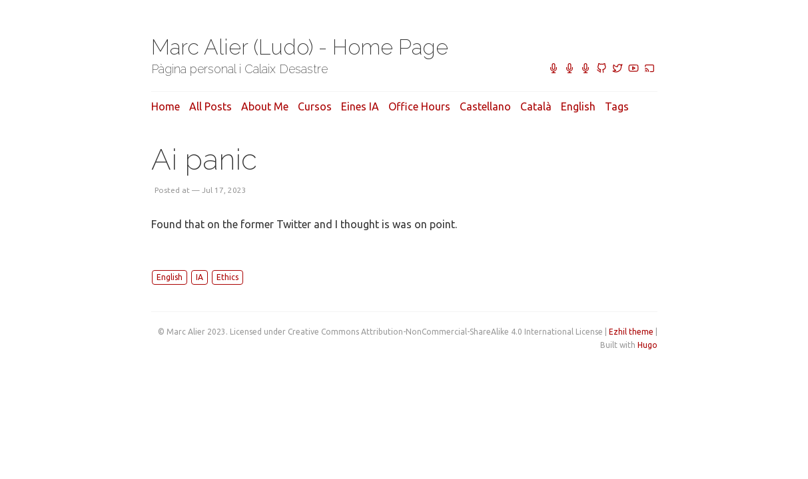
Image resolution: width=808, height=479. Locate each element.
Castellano (485, 106)
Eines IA (360, 106)
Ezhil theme (631, 331)
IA (199, 277)
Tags (617, 106)
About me (264, 106)
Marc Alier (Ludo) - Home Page (299, 47)
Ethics (227, 277)
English (578, 106)
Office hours (419, 106)
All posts (210, 106)
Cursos (315, 106)
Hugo (647, 345)
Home (165, 106)
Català (536, 106)
